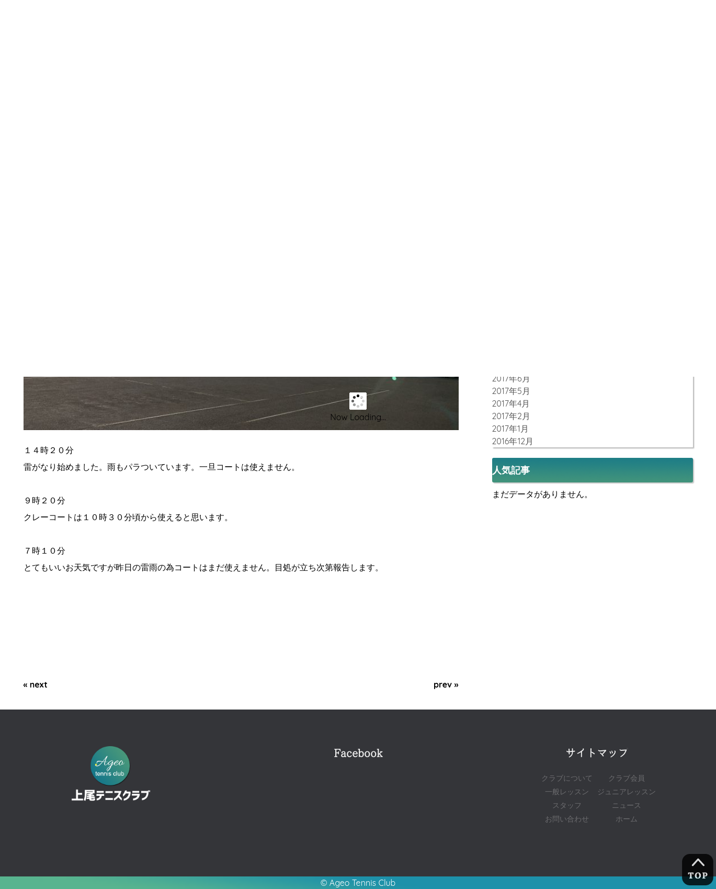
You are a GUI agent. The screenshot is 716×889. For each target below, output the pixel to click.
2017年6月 (511, 378)
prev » (446, 684)
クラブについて (567, 777)
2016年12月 (513, 441)
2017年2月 (511, 416)
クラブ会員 (626, 777)
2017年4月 (511, 403)
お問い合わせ (567, 818)
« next (36, 684)
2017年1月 (510, 428)
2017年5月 (511, 391)
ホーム (627, 818)
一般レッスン (567, 791)
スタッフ (567, 805)
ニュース (626, 805)
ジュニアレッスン (626, 791)
